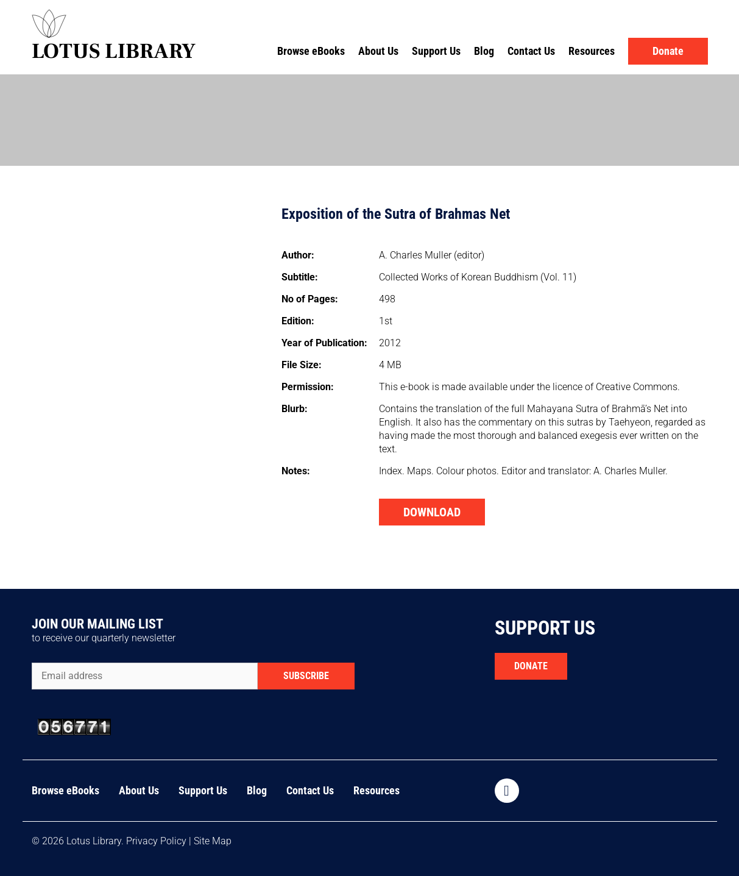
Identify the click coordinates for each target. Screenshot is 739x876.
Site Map (213, 841)
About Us (378, 51)
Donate (668, 51)
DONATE (531, 666)
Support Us (436, 51)
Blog (484, 51)
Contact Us (531, 51)
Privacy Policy (156, 841)
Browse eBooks (311, 51)
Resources (591, 51)
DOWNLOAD (432, 512)
